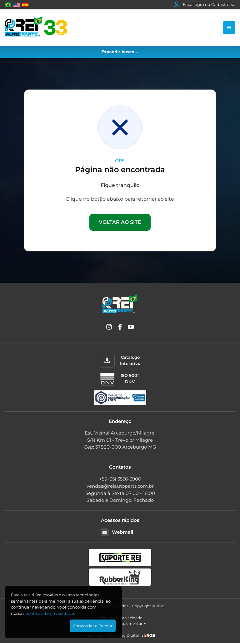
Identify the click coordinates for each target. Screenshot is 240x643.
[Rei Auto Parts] (36, 28)
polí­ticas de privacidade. (50, 613)
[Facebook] (120, 328)
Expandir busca (120, 51)
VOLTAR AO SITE (120, 222)
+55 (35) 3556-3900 (120, 479)
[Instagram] (109, 328)
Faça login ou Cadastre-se (204, 5)
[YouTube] (131, 328)
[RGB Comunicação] (149, 635)
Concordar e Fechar (92, 625)
